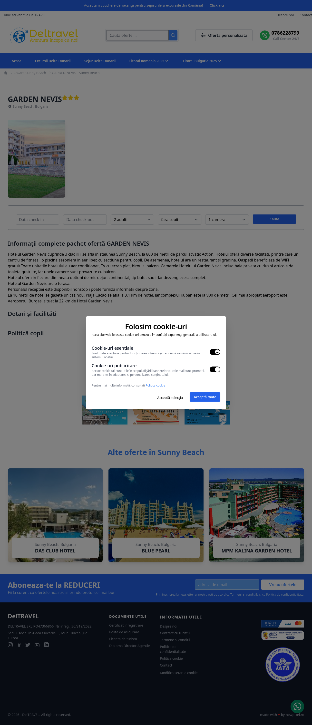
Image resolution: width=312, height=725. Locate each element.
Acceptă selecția (170, 397)
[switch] (215, 352)
